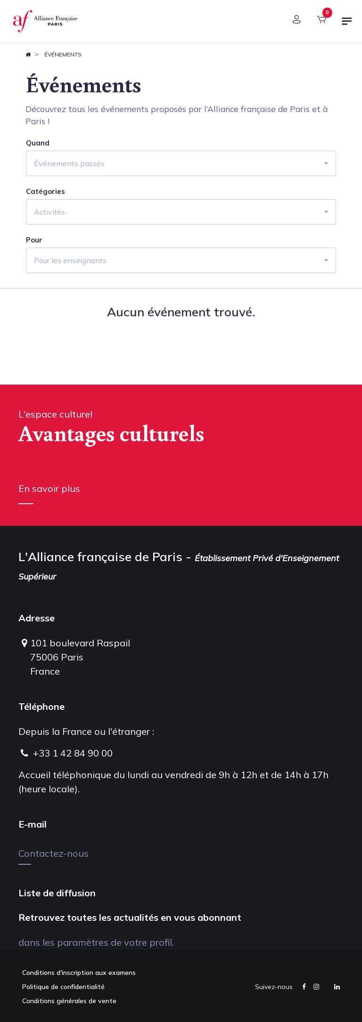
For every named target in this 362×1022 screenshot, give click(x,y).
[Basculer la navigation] (347, 25)
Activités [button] (49, 212)
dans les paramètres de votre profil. (96, 942)
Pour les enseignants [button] (70, 260)
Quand (37, 143)
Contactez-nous (53, 853)
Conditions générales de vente (69, 1001)
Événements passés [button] (69, 163)
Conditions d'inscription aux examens (79, 972)
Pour (34, 240)
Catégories (45, 191)
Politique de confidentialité (63, 986)
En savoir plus (49, 488)
